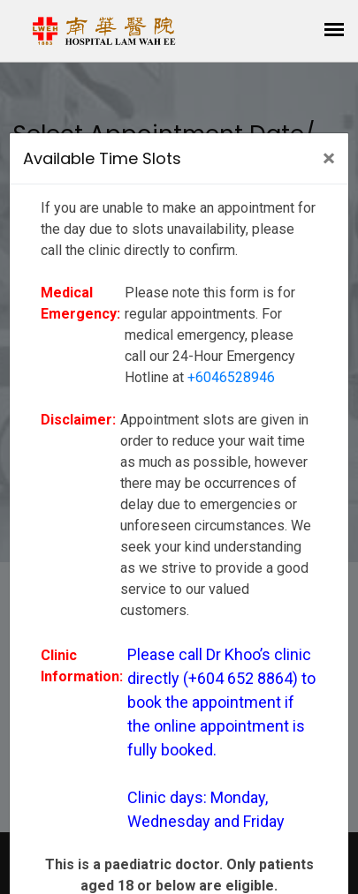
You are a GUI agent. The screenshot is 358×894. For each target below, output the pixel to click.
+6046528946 (231, 377)
